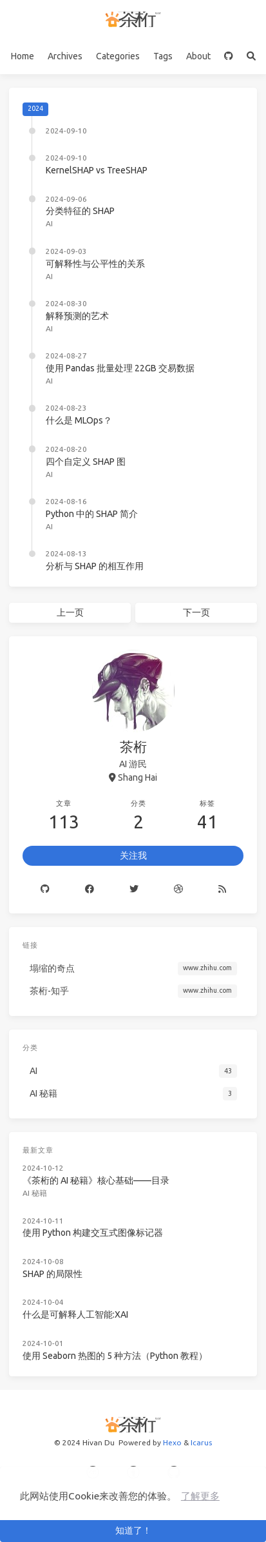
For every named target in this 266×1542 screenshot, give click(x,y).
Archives (65, 56)
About (198, 56)
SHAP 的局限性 (52, 1274)
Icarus (201, 1442)
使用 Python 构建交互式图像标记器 (93, 1232)
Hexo (172, 1442)
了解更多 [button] (200, 1495)
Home (22, 56)
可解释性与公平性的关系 (95, 264)
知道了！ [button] (133, 1530)
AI (49, 223)
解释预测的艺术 (77, 316)
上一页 (70, 612)
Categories (118, 56)
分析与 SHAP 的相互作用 (95, 566)
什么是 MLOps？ (79, 420)
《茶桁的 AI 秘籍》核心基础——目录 (96, 1180)
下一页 (196, 612)
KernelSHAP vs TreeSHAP (96, 170)
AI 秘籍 (35, 1193)
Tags (163, 56)
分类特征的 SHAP (80, 211)
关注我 (133, 855)
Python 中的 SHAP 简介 (92, 514)
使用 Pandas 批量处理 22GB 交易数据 (120, 368)
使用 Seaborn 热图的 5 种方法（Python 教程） (115, 1356)
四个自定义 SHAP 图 (86, 461)
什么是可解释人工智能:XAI (75, 1314)
